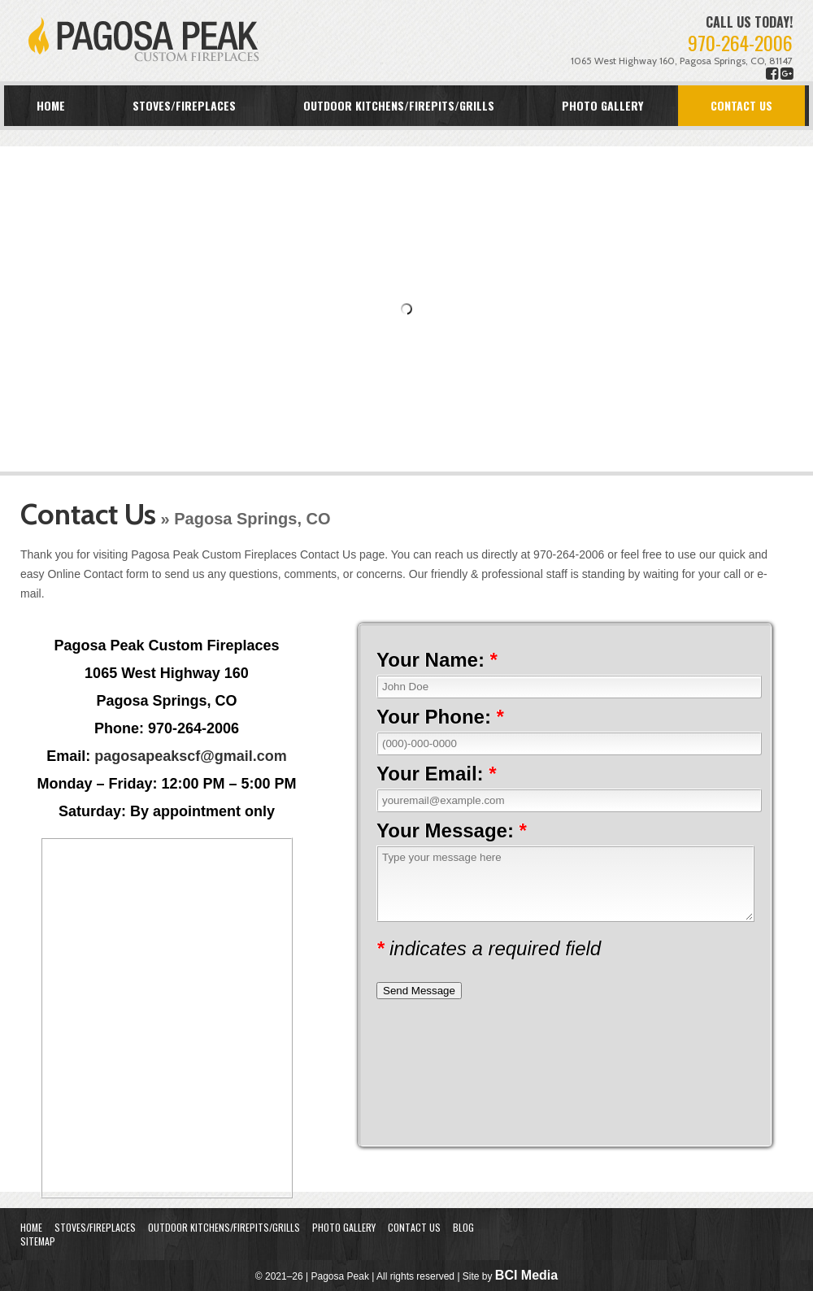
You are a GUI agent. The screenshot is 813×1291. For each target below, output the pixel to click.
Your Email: (436, 774)
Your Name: (437, 660)
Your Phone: (440, 717)
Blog (463, 1227)
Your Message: (451, 830)
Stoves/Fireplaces (184, 105)
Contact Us (741, 105)
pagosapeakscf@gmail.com (190, 756)
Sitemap (37, 1241)
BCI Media (526, 1275)
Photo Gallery (602, 105)
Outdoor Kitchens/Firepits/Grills (398, 105)
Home (51, 105)
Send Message (419, 991)
